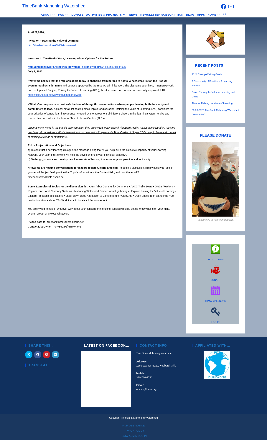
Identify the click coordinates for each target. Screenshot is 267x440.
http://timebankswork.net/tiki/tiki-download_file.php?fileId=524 (66, 66)
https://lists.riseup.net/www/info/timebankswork (54, 94)
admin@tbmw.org (146, 389)
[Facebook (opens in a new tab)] (223, 6)
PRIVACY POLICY (133, 430)
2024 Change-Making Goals (207, 74)
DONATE (215, 280)
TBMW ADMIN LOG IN (133, 435)
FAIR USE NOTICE (133, 425)
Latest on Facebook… (106, 345)
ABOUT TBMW (215, 259)
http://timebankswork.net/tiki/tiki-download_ (52, 45)
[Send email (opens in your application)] (230, 6)
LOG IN (215, 322)
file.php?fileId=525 (115, 66)
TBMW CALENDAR (215, 301)
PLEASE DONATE (215, 135)
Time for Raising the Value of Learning (212, 103)
